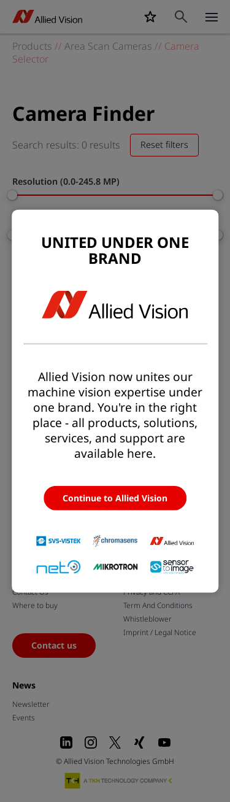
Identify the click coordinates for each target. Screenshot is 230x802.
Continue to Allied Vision (115, 497)
